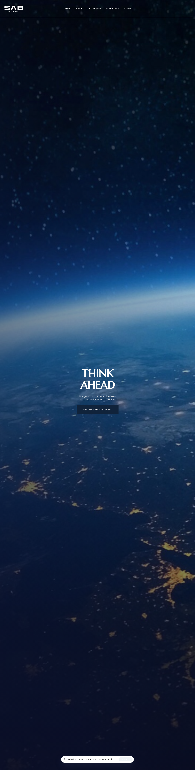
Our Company (94, 8)
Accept (125, 759)
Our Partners (112, 8)
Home (67, 8)
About (79, 8)
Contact (128, 8)
